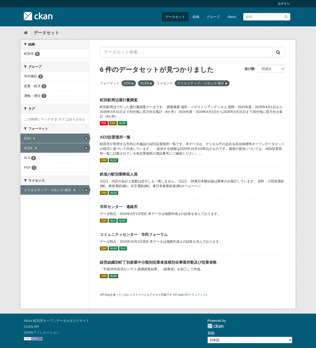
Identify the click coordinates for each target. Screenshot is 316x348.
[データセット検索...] (186, 52)
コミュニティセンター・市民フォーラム (134, 235)
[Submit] (286, 16)
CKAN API (31, 326)
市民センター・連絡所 (119, 207)
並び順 (249, 69)
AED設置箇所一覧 (115, 137)
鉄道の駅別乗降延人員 (119, 174)
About (231, 17)
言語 (210, 333)
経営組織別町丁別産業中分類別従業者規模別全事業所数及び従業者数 (158, 262)
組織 (196, 17)
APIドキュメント (195, 294)
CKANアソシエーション (41, 332)
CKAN (215, 325)
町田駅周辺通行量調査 (119, 100)
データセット (175, 17)
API (175, 294)
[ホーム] (26, 32)
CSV (112, 123)
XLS (112, 220)
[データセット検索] (266, 16)
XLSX (122, 123)
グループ (213, 17)
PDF (103, 123)
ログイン (284, 3)
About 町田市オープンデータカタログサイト (56, 321)
